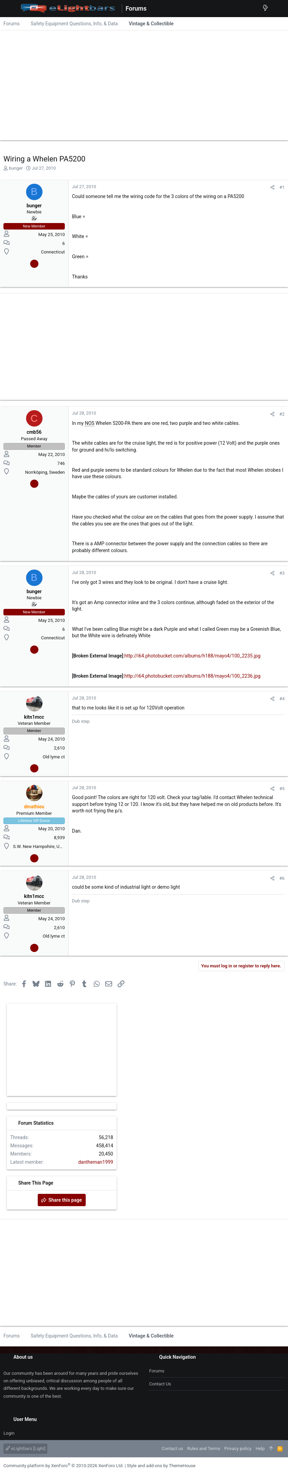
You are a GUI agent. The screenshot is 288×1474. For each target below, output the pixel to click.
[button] (10, 8)
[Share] (272, 187)
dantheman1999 (95, 1162)
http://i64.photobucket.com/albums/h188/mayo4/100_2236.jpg (192, 676)
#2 (282, 414)
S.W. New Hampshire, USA (39, 846)
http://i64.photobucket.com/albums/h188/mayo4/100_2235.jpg (192, 655)
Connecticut (53, 252)
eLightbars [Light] (25, 1448)
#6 (282, 878)
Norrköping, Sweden (45, 472)
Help (260, 1448)
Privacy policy (237, 1448)
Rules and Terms (203, 1448)
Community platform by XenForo (63, 1465)
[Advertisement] (144, 84)
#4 (282, 698)
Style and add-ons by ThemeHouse (161, 1465)
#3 (282, 573)
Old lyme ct (54, 756)
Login (8, 1433)
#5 (282, 788)
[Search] (278, 8)
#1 (282, 187)
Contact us (160, 1383)
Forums (156, 1370)
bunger (16, 168)
